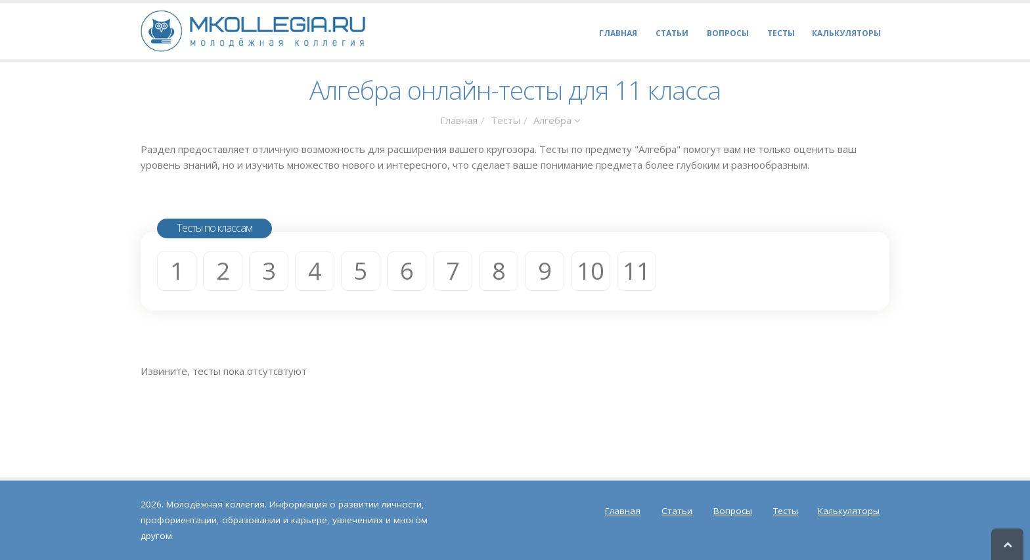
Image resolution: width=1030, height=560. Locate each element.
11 (636, 271)
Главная (459, 120)
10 (590, 271)
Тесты (505, 120)
